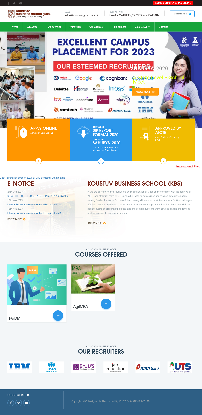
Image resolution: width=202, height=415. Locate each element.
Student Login (182, 14)
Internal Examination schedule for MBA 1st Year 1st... (34, 204)
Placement (120, 26)
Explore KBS (142, 27)
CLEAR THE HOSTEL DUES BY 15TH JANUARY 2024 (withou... (39, 196)
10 (120, 114)
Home (15, 26)
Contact (163, 26)
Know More (155, 92)
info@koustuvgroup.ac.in (82, 15)
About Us (33, 27)
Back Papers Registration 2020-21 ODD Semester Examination (32, 177)
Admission (75, 26)
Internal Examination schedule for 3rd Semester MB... (34, 213)
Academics (54, 26)
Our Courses (97, 27)
